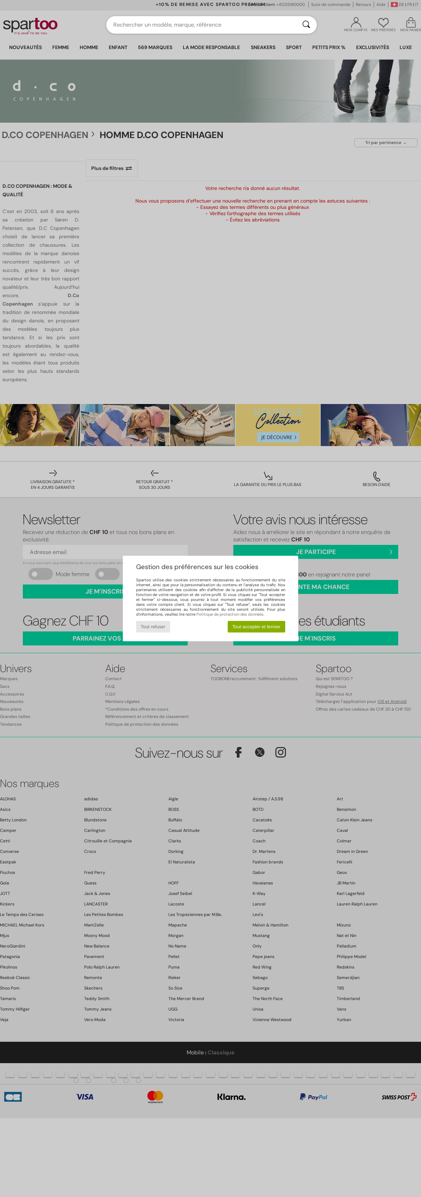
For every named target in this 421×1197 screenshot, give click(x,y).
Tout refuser (153, 626)
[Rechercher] (306, 25)
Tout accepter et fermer (256, 626)
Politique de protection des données (229, 614)
